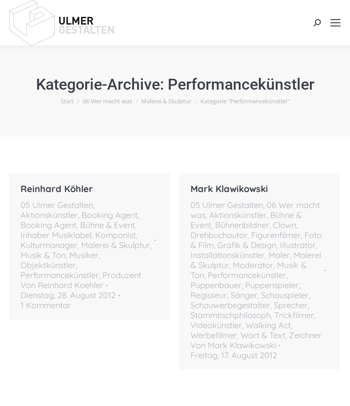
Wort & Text (263, 335)
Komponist (115, 235)
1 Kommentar (46, 305)
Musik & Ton (43, 255)
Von (62, 285)
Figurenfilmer (276, 235)
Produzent (122, 275)
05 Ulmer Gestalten (57, 205)
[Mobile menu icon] (335, 22)
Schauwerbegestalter (230, 305)
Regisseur (208, 295)
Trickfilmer (294, 315)
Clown (284, 225)
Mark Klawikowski (229, 188)
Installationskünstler (227, 255)
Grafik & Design (246, 245)
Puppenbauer (216, 285)
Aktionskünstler (49, 215)
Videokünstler (216, 325)
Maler (279, 255)
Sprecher (291, 305)
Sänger (244, 295)
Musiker (83, 255)
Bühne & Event (107, 225)
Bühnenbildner (242, 225)
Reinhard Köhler (57, 188)
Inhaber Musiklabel (56, 235)
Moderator (253, 265)
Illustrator (298, 245)
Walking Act (268, 325)
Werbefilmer (213, 335)
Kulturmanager (49, 245)
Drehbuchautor (218, 235)
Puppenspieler (272, 285)
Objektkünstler (48, 265)
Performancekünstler (60, 275)
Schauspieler (285, 295)
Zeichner (305, 335)
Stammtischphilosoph (230, 315)
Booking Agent (110, 215)
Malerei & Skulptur (115, 245)
